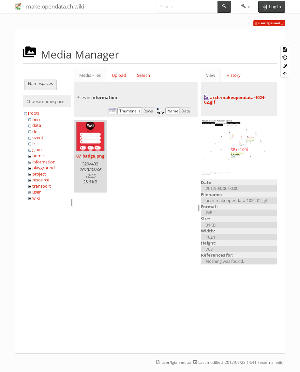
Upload (119, 75)
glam (37, 149)
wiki (36, 198)
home (38, 156)
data (36, 125)
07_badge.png (90, 156)
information (43, 162)
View (210, 75)
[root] (33, 113)
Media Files (90, 75)
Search (143, 75)
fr (33, 143)
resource (40, 180)
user (36, 192)
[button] (245, 6)
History (233, 75)
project (39, 174)
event (37, 137)
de (34, 131)
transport (41, 186)
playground (43, 168)
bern (36, 119)
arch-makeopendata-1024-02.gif (234, 99)
